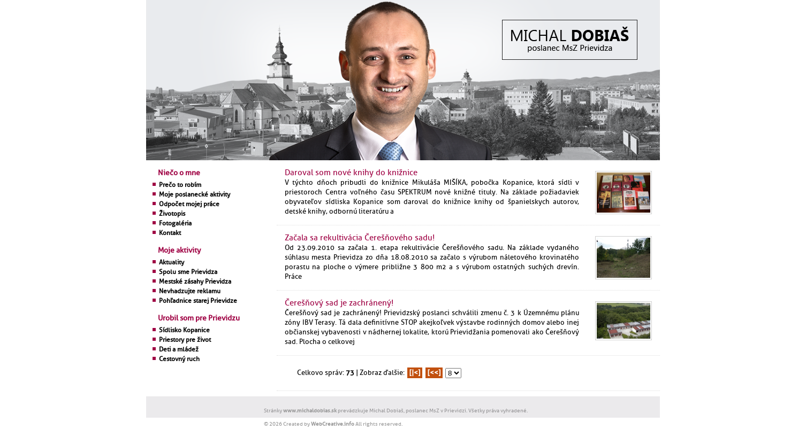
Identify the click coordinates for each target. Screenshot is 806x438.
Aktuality (171, 262)
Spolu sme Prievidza (188, 272)
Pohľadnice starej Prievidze (198, 300)
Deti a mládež (179, 349)
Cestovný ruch (179, 359)
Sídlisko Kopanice (184, 330)
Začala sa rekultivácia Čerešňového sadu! (360, 238)
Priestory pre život (185, 339)
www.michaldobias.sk (310, 410)
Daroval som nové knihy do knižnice (351, 173)
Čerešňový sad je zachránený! (339, 303)
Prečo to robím (180, 185)
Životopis (172, 213)
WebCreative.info (332, 423)
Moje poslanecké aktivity (194, 194)
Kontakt (170, 233)
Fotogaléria (175, 223)
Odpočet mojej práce (189, 204)
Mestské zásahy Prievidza (195, 281)
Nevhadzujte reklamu (189, 291)
